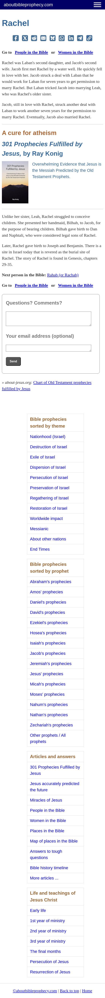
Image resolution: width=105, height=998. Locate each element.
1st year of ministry (47, 920)
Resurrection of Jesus (50, 972)
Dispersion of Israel (48, 467)
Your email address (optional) (40, 336)
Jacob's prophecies (48, 653)
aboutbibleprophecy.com (28, 4)
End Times (40, 549)
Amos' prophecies (46, 592)
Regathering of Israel (49, 498)
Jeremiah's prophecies (51, 663)
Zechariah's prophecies (51, 725)
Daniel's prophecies (48, 602)
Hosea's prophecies (48, 633)
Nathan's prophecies (49, 714)
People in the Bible (31, 52)
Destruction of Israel (48, 446)
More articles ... (44, 878)
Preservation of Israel (49, 487)
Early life (38, 910)
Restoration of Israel (48, 508)
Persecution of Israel (49, 477)
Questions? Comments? (34, 302)
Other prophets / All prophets (48, 738)
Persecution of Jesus (49, 961)
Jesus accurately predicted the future (54, 786)
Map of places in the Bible (54, 841)
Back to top (69, 990)
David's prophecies (47, 612)
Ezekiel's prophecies (49, 622)
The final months (45, 951)
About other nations (48, 539)
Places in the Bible (47, 830)
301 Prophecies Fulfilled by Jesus (55, 770)
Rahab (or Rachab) (63, 274)
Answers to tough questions (46, 854)
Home (87, 990)
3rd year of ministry (47, 941)
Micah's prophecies (48, 684)
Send (13, 361)
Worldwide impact (46, 518)
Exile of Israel (42, 457)
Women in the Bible (75, 52)
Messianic (39, 528)
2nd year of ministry (48, 931)
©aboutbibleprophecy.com (35, 990)
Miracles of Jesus (46, 800)
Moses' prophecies (47, 694)
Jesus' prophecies (46, 673)
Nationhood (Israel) (47, 436)
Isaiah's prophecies (48, 643)
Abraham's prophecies (50, 581)
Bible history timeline (49, 867)
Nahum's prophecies (49, 704)
